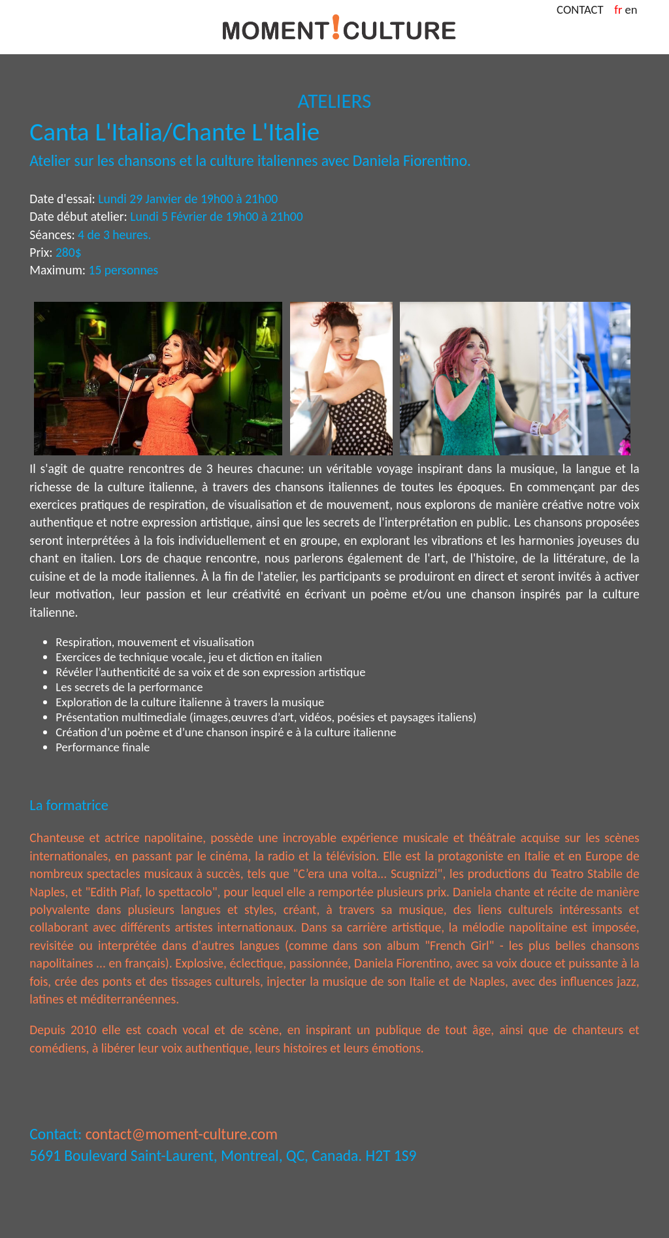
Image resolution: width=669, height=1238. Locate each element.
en (631, 9)
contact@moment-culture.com (182, 1134)
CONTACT (584, 9)
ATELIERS (335, 100)
